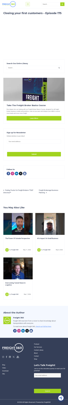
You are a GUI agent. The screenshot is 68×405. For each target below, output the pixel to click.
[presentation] (47, 382)
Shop (35, 359)
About (36, 353)
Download (5, 371)
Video (4, 368)
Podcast (36, 344)
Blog (3, 365)
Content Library (38, 350)
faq (3, 374)
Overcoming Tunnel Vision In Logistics (15, 284)
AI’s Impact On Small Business (48, 238)
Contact (36, 356)
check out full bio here (43, 326)
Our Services (38, 347)
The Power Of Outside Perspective (17, 238)
